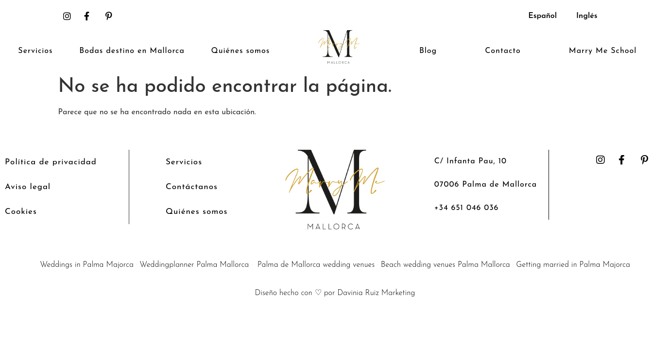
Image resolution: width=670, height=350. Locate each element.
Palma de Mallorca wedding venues (316, 265)
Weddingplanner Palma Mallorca (194, 265)
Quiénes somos (240, 51)
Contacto (503, 51)
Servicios (35, 51)
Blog (428, 51)
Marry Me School (602, 51)
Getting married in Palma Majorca (573, 265)
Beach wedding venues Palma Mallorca (445, 265)
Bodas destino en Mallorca (131, 51)
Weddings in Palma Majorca (87, 265)
